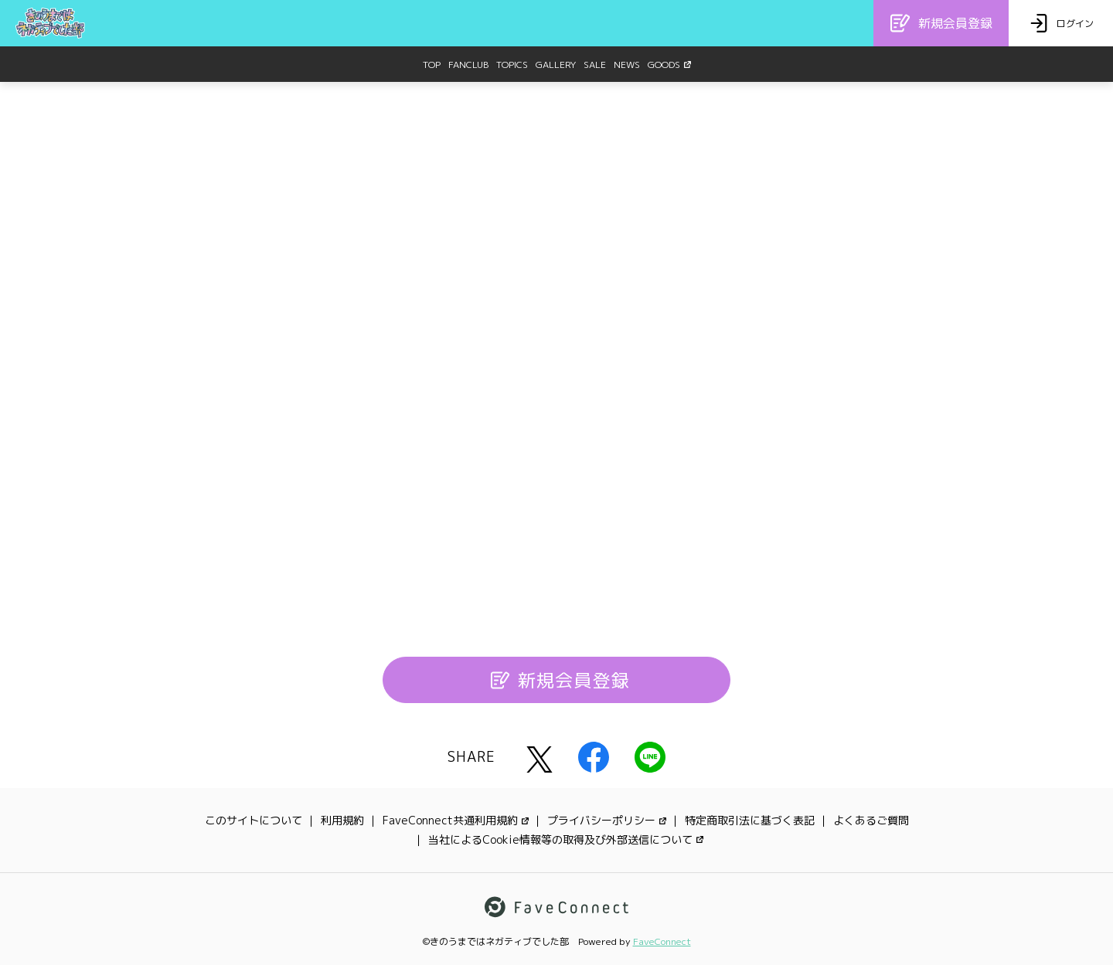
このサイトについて (253, 820)
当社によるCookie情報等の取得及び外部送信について (565, 839)
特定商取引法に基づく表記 (750, 820)
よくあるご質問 (871, 820)
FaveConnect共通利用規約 (456, 820)
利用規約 (342, 820)
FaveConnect (662, 941)
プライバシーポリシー (606, 820)
